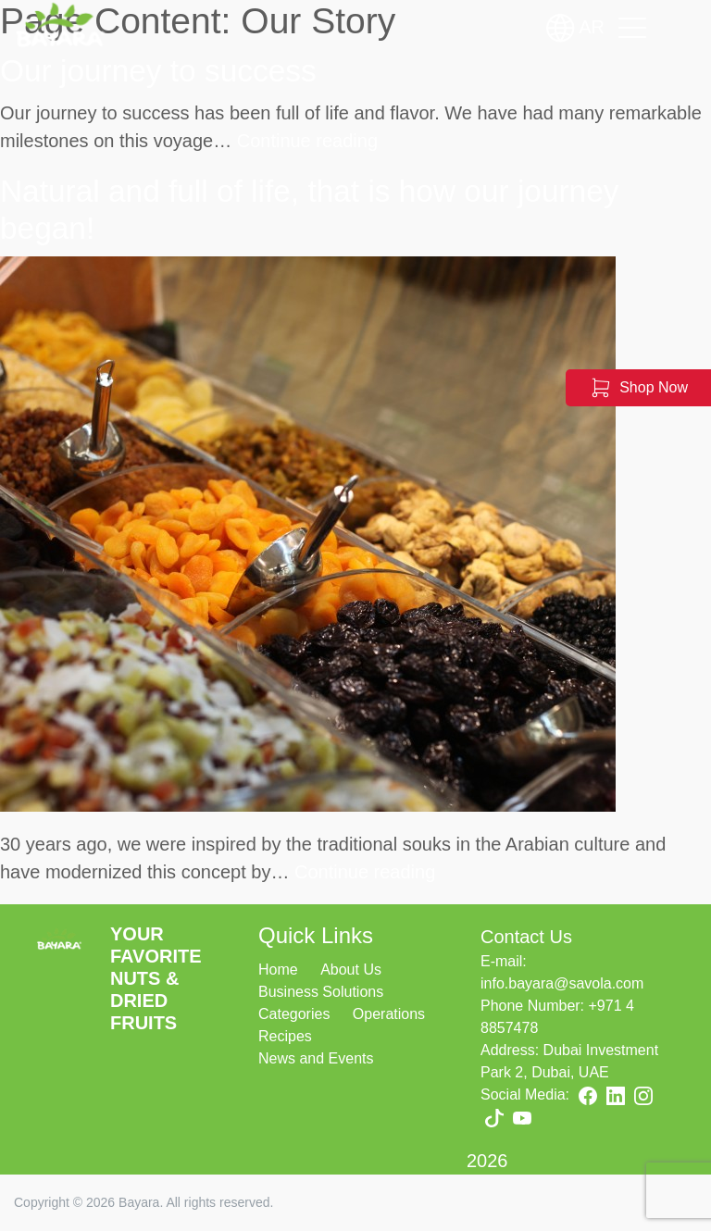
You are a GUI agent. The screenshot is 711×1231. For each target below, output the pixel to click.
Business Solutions (320, 992)
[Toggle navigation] (632, 27)
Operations (389, 1014)
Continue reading (307, 141)
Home (278, 969)
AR (575, 28)
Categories (294, 1014)
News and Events (316, 1058)
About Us (350, 969)
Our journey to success (158, 71)
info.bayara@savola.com (561, 983)
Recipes (285, 1036)
